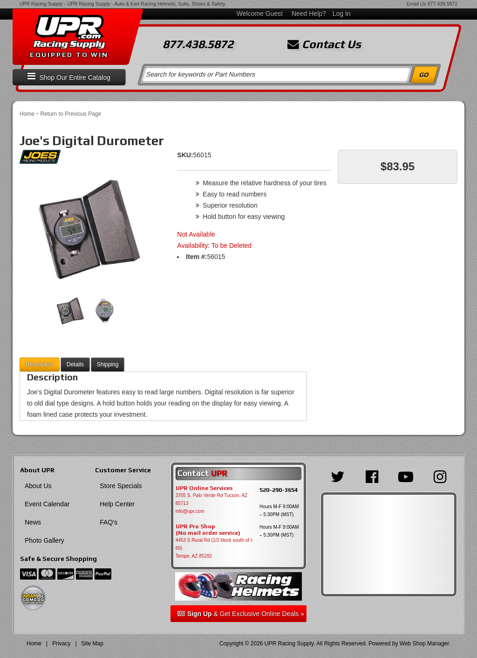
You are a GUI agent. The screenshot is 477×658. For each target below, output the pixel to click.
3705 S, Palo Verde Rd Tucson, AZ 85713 (212, 499)
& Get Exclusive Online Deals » (240, 613)
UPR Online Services (204, 488)
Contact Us (324, 44)
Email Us (416, 4)
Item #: (196, 256)
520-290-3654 (278, 489)
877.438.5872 (442, 4)
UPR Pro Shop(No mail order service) (208, 529)
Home (27, 114)
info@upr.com (190, 511)
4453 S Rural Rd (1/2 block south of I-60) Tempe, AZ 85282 (214, 548)
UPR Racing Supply (41, 4)
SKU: (185, 155)
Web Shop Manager (424, 643)
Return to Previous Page (70, 114)
